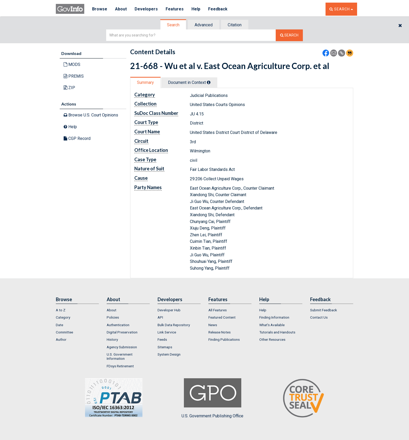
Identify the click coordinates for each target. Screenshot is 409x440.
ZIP (69, 87)
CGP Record (77, 138)
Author (61, 339)
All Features (217, 310)
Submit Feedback (323, 310)
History (112, 339)
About (121, 9)
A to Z (60, 310)
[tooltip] (208, 82)
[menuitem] (77, 310)
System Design (169, 354)
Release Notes (219, 332)
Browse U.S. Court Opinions (91, 115)
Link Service (167, 332)
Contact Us (319, 317)
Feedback (217, 9)
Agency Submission (122, 347)
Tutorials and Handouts (277, 332)
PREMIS (74, 76)
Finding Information (274, 317)
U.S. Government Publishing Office (212, 398)
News (212, 325)
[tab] (173, 24)
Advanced (204, 24)
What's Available (272, 325)
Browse (99, 9)
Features (175, 9)
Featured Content (222, 317)
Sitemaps (165, 347)
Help (195, 9)
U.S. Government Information (120, 356)
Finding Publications (224, 339)
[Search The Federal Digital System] (289, 35)
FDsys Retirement (120, 366)
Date (59, 325)
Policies (113, 317)
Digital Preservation (122, 332)
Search (173, 24)
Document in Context (189, 82)
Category (63, 317)
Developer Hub (169, 310)
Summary (145, 82)
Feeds (162, 339)
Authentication (118, 325)
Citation (235, 24)
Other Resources (272, 339)
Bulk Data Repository (174, 325)
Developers (146, 9)
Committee (64, 332)
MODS (72, 64)
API (160, 317)
